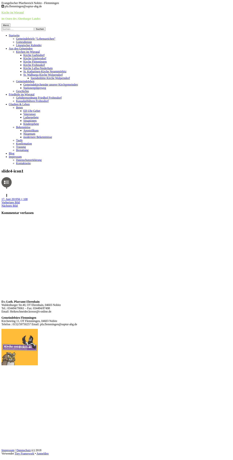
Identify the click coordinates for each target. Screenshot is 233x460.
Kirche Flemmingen (35, 61)
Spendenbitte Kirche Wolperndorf (50, 78)
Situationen (30, 120)
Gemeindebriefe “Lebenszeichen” (35, 38)
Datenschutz (23, 450)
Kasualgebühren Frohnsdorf (32, 101)
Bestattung (22, 150)
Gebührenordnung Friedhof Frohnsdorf (39, 97)
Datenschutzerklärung (29, 160)
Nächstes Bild (9, 205)
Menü (6, 25)
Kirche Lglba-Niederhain (38, 68)
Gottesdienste (24, 42)
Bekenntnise (23, 127)
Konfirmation (24, 143)
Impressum (15, 156)
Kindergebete (31, 123)
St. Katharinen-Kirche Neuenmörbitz (44, 71)
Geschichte (22, 91)
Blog (11, 153)
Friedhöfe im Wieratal (21, 94)
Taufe (19, 140)
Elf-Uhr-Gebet (31, 110)
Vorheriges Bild (10, 202)
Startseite (14, 35)
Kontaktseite (23, 163)
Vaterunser (29, 114)
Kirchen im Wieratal (28, 51)
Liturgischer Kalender (29, 45)
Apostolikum (31, 130)
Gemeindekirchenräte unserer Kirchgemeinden (50, 84)
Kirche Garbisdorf (34, 55)
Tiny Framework (24, 453)
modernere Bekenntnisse (37, 137)
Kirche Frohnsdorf (34, 64)
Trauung (21, 146)
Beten (19, 107)
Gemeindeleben (25, 81)
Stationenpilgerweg (34, 87)
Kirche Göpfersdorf (34, 58)
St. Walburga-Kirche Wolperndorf (43, 74)
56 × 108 (22, 199)
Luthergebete (31, 117)
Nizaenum (29, 133)
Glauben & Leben (19, 104)
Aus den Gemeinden (21, 48)
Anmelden (42, 453)
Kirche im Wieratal (12, 12)
